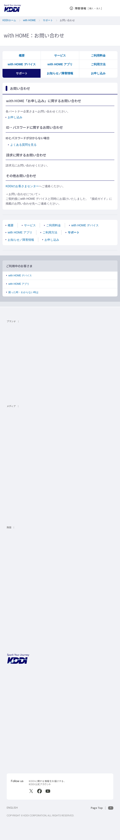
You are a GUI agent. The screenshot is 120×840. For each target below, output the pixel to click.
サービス (60, 55)
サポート (22, 73)
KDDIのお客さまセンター (22, 186)
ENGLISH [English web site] (12, 807)
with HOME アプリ (60, 64)
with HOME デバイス (22, 64)
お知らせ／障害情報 (60, 73)
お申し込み (98, 73)
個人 (91, 8)
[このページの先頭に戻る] (102, 808)
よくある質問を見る (23, 144)
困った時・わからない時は (23, 292)
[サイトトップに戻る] (12, 8)
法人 (98, 8)
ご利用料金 (98, 55)
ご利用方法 (98, 64)
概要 (22, 55)
